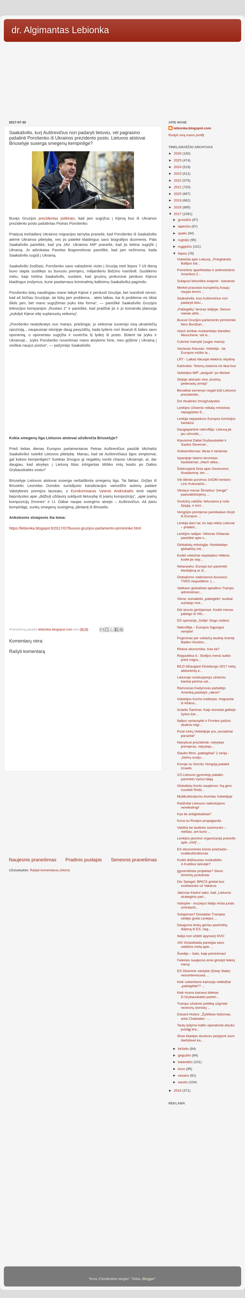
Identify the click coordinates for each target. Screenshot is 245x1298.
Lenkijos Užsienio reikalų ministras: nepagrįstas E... (204, 410)
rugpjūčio (185, 246)
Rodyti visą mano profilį (186, 135)
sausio (183, 1082)
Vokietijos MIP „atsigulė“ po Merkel (203, 373)
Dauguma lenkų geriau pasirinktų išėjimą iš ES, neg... (202, 927)
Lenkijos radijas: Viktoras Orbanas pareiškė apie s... (203, 536)
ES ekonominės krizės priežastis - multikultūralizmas (203, 851)
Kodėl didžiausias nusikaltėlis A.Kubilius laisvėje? (199, 862)
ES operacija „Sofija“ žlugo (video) (203, 620)
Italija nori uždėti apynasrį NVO (200, 936)
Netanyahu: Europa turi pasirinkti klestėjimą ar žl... (202, 568)
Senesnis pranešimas (134, 859)
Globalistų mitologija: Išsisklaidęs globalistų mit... (202, 547)
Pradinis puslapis (83, 859)
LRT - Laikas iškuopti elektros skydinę (206, 359)
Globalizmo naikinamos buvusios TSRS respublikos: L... (202, 579)
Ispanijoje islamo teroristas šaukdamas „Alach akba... (198, 460)
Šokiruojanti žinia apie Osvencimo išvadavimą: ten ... (203, 471)
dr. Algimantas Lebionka (60, 30)
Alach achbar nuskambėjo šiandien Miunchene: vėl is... (203, 333)
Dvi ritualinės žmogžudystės (198, 401)
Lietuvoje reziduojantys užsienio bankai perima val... (201, 679)
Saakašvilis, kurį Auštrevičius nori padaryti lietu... (202, 300)
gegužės (185, 1055)
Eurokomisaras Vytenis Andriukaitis (102, 491)
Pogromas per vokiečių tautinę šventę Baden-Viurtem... (206, 640)
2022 (178, 180)
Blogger (148, 1279)
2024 (178, 167)
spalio (183, 233)
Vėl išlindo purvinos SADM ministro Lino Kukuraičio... (204, 482)
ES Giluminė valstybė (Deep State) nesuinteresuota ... (203, 973)
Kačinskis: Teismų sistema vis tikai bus (206, 366)
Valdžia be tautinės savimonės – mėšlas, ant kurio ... (201, 830)
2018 (178, 207)
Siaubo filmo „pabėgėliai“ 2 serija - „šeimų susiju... (203, 755)
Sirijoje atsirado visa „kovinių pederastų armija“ (198, 381)
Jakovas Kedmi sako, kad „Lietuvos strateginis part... (204, 895)
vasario (184, 1075)
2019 (178, 200)
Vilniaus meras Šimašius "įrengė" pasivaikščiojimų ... (202, 492)
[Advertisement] (122, 79)
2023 (178, 173)
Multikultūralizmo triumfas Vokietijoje (204, 796)
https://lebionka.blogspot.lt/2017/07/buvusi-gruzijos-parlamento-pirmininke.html (75, 528)
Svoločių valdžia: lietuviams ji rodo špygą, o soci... (203, 503)
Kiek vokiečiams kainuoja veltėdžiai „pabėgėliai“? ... (204, 984)
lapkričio (184, 226)
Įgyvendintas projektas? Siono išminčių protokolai (200, 873)
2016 (178, 1090)
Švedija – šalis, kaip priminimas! (201, 953)
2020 (178, 194)
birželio (184, 1049)
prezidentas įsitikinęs (57, 218)
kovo (182, 1069)
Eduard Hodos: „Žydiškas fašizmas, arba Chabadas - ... (204, 1016)
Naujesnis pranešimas (32, 859)
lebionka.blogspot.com (192, 128)
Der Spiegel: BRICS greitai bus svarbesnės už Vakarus (200, 884)
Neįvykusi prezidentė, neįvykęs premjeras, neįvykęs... (200, 744)
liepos (183, 253)
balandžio (186, 1062)
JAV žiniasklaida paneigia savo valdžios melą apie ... (200, 945)
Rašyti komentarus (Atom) (50, 870)
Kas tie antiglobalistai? (194, 814)
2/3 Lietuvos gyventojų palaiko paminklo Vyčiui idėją (200, 777)
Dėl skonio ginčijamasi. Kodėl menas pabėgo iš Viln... (205, 612)
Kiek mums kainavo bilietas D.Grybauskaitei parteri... (198, 995)
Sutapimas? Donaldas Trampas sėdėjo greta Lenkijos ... (201, 916)
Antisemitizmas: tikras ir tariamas (202, 451)
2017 (178, 214)
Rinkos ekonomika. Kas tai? (198, 649)
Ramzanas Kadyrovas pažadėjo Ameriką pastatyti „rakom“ (201, 690)
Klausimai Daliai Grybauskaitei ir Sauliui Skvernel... (202, 442)
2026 (178, 153)
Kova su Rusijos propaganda (199, 821)
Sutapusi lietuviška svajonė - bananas (206, 281)
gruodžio (185, 220)
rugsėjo (184, 240)
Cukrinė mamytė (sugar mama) (201, 342)
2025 (178, 160)
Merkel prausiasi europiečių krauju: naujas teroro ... (203, 290)
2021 (178, 187)
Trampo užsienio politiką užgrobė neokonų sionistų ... (202, 1006)
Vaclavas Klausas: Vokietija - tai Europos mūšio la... (201, 351)
